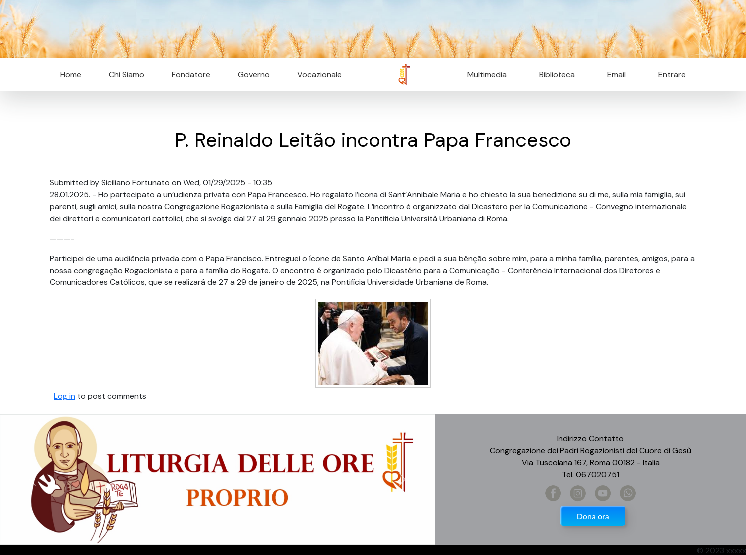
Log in (64, 396)
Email (613, 74)
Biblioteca (557, 74)
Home (70, 74)
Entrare (672, 74)
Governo (254, 74)
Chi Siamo (126, 74)
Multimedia (487, 74)
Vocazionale (319, 74)
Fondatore (191, 74)
